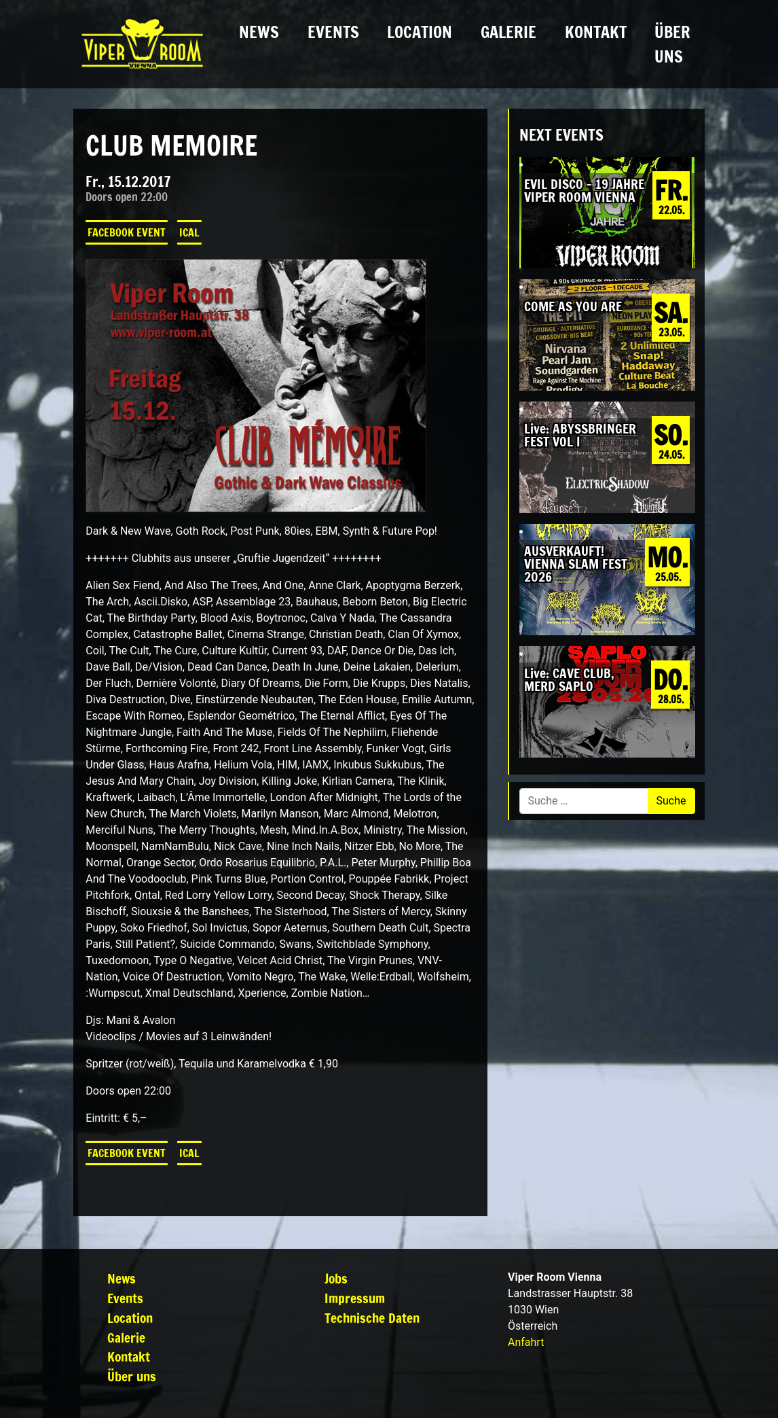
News (259, 31)
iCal (189, 232)
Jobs (336, 1278)
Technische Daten (372, 1318)
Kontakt (596, 31)
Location (419, 31)
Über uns (672, 44)
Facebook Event (127, 232)
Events (333, 31)
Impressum (355, 1298)
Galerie (508, 31)
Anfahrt (526, 1342)
